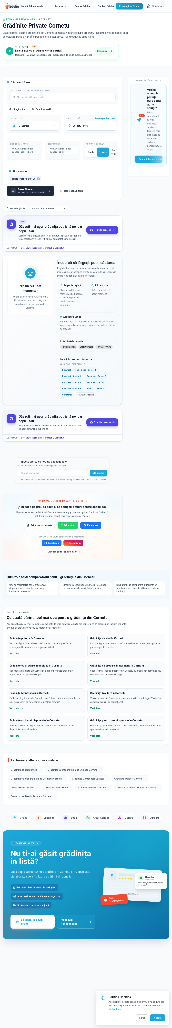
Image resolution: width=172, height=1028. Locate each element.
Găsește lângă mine (105, 118)
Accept (157, 1018)
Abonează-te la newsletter (62, 551)
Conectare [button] (155, 6)
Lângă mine (17, 109)
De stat (113, 152)
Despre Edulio (82, 6)
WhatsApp (68, 525)
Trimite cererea (102, 230)
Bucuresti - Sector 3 (96, 376)
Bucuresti (66, 370)
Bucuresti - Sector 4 (71, 382)
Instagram (73, 543)
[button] (25, 178)
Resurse (60, 6)
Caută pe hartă (41, 109)
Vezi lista (16, 653)
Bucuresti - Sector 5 (96, 382)
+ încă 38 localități (85, 395)
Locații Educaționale (34, 6)
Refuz (142, 1018)
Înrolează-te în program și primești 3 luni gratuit (42, 248)
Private (103, 152)
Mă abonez (99, 473)
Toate (91, 152)
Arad (89, 388)
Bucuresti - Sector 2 (71, 376)
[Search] (63, 97)
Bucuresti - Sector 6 (71, 388)
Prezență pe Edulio (129, 6)
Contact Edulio (106, 6)
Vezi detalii (101, 480)
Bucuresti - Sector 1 (86, 370)
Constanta (67, 395)
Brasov (100, 388)
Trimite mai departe (39, 525)
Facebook (91, 525)
